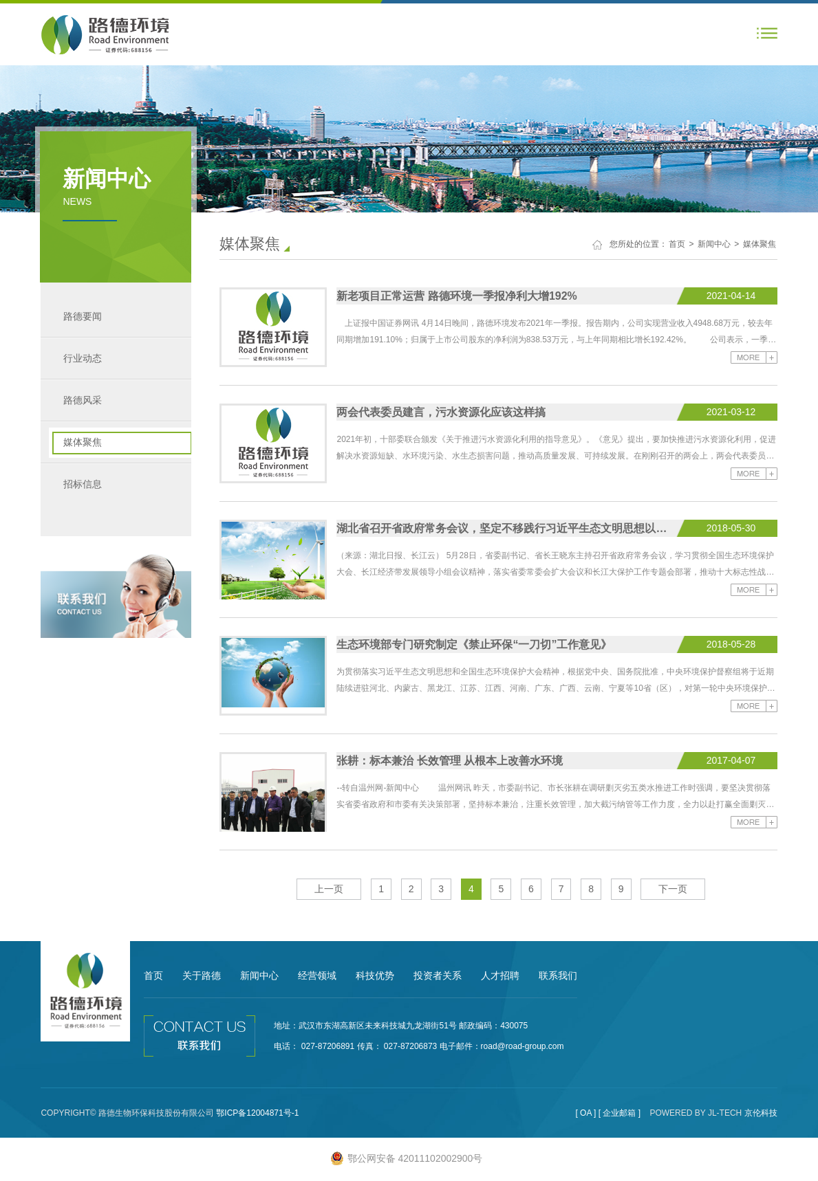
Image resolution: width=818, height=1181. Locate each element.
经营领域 (317, 975)
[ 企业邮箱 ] (620, 1113)
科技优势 (375, 975)
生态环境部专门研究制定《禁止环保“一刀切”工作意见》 (474, 644)
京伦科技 (760, 1113)
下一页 (672, 888)
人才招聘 (500, 975)
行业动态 (82, 358)
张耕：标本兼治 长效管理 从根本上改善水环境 (449, 760)
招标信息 (82, 483)
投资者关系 (437, 975)
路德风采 (82, 400)
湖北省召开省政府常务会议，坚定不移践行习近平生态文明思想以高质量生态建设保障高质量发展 (505, 528)
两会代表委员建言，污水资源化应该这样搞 (441, 412)
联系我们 (558, 975)
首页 (677, 244)
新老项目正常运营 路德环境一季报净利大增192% (456, 296)
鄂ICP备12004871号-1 (257, 1113)
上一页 (328, 888)
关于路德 (201, 975)
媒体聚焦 (82, 442)
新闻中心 (714, 244)
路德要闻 (82, 316)
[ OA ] (585, 1113)
